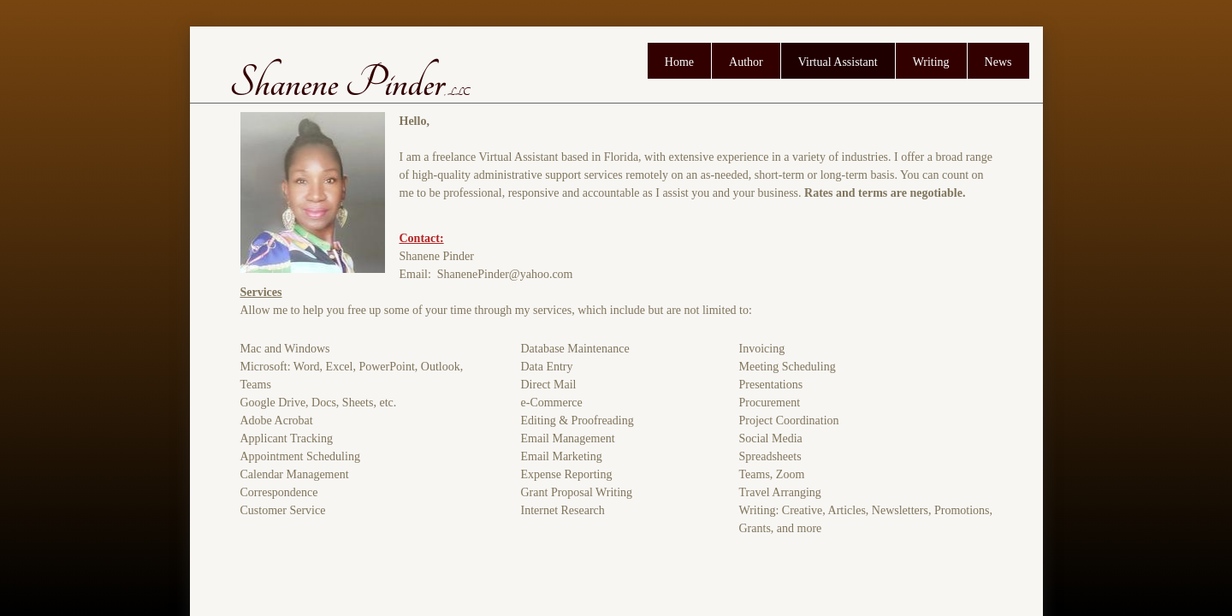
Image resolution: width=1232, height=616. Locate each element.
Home (679, 62)
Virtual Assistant (838, 62)
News (998, 62)
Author (746, 62)
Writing (931, 62)
